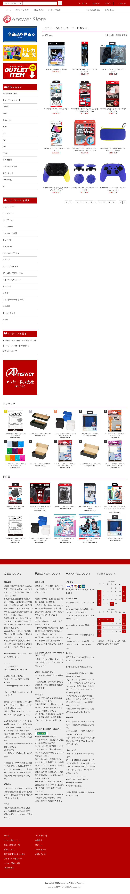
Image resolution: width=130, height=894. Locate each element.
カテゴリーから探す (21, 10)
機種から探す (37, 10)
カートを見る (40, 849)
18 (86, 202)
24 (113, 202)
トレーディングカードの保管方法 (16, 346)
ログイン (107, 3)
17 (82, 202)
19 (91, 202)
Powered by (65, 887)
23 (109, 202)
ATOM (11, 868)
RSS (6, 868)
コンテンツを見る (52, 10)
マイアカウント (41, 836)
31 (121, 202)
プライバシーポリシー (13, 859)
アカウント (81, 3)
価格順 (118, 35)
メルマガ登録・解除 (92, 10)
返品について (9, 849)
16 (77, 202)
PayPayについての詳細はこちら (79, 667)
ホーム (7, 10)
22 (104, 202)
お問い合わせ (108, 10)
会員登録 (94, 3)
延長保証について (10, 351)
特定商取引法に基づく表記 (14, 854)
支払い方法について (12, 840)
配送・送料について (12, 845)
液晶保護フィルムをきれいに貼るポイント (20, 340)
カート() (121, 3)
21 (100, 202)
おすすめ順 (109, 35)
